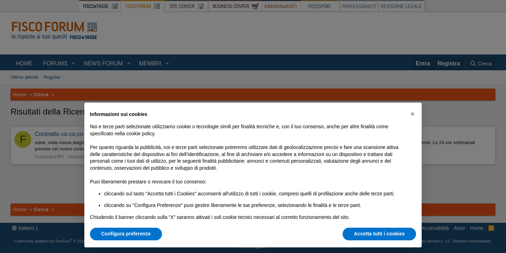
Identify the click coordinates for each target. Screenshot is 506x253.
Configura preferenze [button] (126, 233)
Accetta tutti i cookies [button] (379, 233)
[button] (412, 113)
